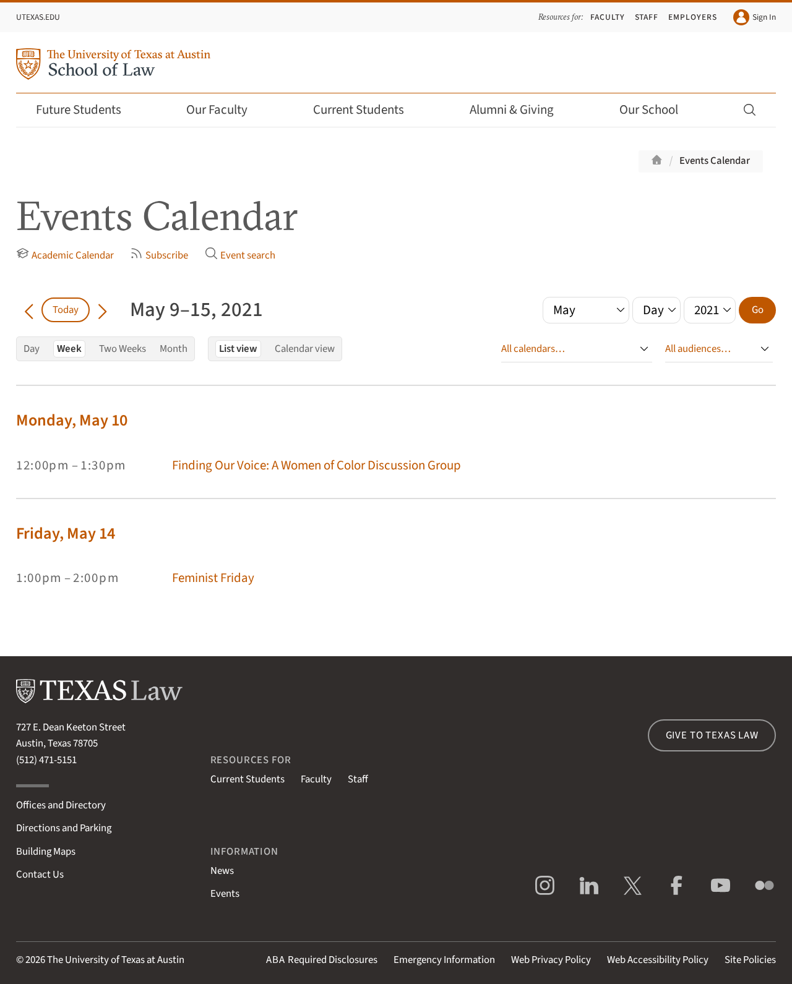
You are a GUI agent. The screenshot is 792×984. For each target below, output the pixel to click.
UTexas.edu (38, 17)
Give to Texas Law (712, 735)
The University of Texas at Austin (115, 959)
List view (238, 348)
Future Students (87, 110)
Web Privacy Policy (551, 959)
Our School (657, 110)
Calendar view (305, 348)
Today (66, 309)
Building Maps (45, 851)
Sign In (754, 17)
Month (173, 348)
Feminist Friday (213, 578)
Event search (240, 255)
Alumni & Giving (520, 110)
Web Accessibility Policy (657, 959)
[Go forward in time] (102, 309)
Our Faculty (225, 110)
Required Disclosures (321, 959)
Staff (647, 17)
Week (69, 348)
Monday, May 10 (71, 420)
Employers (692, 17)
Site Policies (750, 959)
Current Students (367, 110)
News (222, 870)
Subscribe (159, 255)
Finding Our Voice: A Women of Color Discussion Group (316, 465)
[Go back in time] (28, 309)
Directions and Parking (63, 828)
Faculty (607, 17)
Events (224, 893)
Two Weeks (122, 348)
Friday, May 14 (65, 533)
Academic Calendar (65, 255)
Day (32, 348)
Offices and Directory (61, 805)
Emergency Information (444, 959)
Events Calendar (714, 160)
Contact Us (40, 874)
